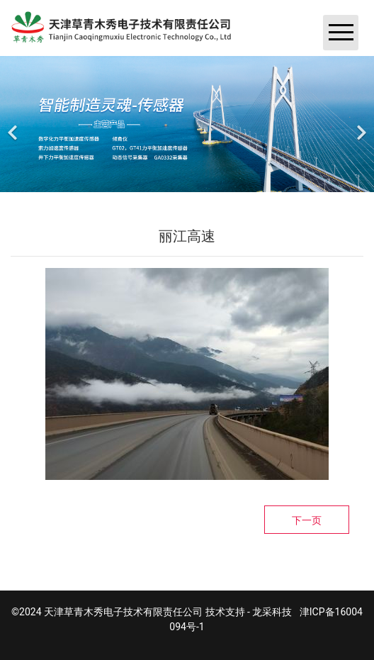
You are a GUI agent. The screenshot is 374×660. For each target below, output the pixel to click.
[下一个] (360, 124)
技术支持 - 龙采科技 (249, 611)
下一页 (307, 520)
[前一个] (14, 124)
